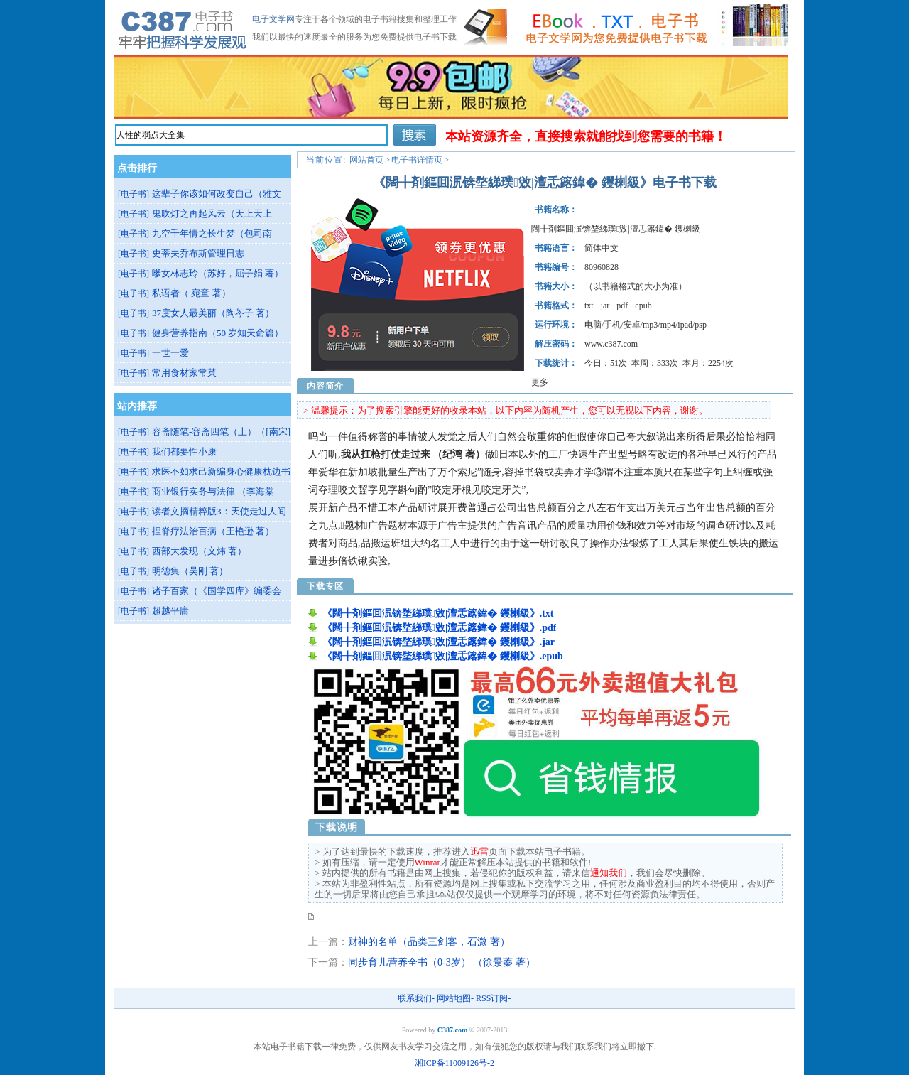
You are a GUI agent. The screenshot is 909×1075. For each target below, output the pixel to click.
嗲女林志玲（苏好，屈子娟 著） (217, 273)
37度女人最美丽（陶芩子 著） (213, 313)
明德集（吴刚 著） (190, 571)
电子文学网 (273, 19)
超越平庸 (170, 610)
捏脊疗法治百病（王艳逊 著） (213, 531)
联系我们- (416, 998)
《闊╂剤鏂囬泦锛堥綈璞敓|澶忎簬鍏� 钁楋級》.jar (438, 642)
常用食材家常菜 (184, 372)
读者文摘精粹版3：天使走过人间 (219, 511)
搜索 (414, 135)
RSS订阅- (493, 998)
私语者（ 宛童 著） (191, 293)
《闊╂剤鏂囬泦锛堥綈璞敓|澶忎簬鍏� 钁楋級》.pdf (439, 627)
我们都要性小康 (184, 451)
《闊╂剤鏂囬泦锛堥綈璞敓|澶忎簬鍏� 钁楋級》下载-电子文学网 (183, 27)
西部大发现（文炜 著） (199, 551)
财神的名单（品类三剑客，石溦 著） (429, 941)
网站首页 (366, 160)
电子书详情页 (416, 160)
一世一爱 (170, 352)
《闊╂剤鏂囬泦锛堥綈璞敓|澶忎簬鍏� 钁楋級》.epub (442, 656)
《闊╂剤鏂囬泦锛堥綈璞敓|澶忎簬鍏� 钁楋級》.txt (438, 613)
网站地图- (455, 998)
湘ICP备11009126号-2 (454, 1063)
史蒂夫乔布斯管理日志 (198, 253)
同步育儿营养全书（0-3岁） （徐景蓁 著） (441, 962)
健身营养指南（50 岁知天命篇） (217, 333)
